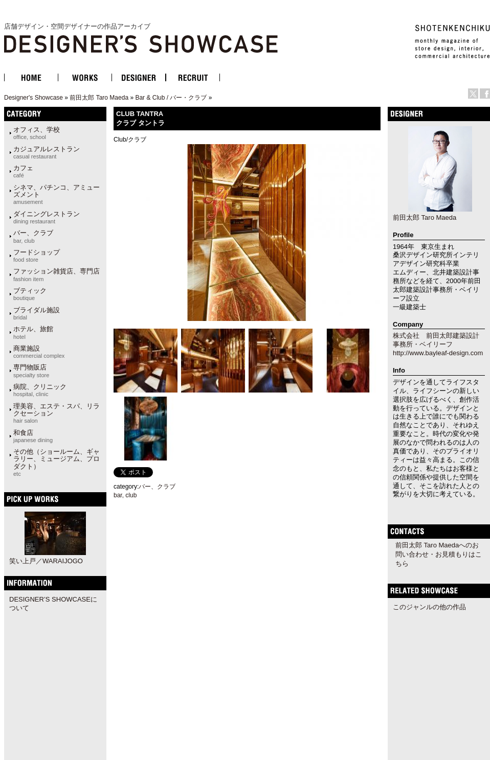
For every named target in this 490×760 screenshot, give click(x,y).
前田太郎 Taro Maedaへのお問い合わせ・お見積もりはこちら (438, 554)
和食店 (33, 436)
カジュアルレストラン (46, 152)
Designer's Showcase (33, 97)
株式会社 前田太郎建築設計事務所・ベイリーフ (436, 340)
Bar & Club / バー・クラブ (171, 97)
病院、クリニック (39, 390)
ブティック (30, 294)
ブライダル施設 (36, 313)
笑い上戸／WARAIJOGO (46, 561)
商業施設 (38, 351)
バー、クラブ (33, 236)
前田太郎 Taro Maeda (99, 97)
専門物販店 (31, 370)
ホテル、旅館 (33, 332)
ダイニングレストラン (46, 217)
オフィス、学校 (36, 133)
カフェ (23, 171)
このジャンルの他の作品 (429, 607)
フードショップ (36, 255)
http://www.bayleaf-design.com (438, 353)
